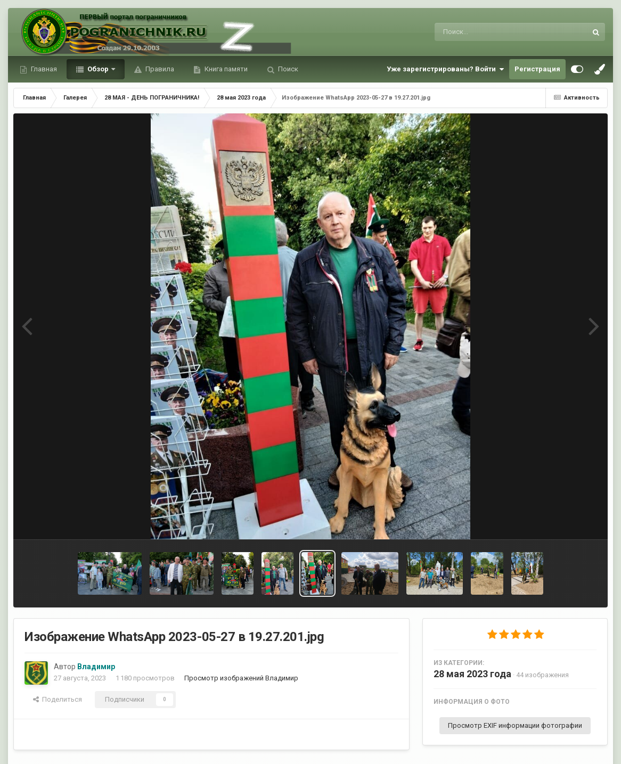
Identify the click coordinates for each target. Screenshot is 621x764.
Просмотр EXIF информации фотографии (515, 725)
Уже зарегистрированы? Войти (445, 69)
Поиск (287, 69)
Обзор (98, 69)
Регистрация (537, 69)
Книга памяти (225, 69)
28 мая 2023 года (472, 673)
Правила (159, 69)
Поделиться (57, 699)
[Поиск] (491, 32)
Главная (43, 69)
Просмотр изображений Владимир (241, 678)
